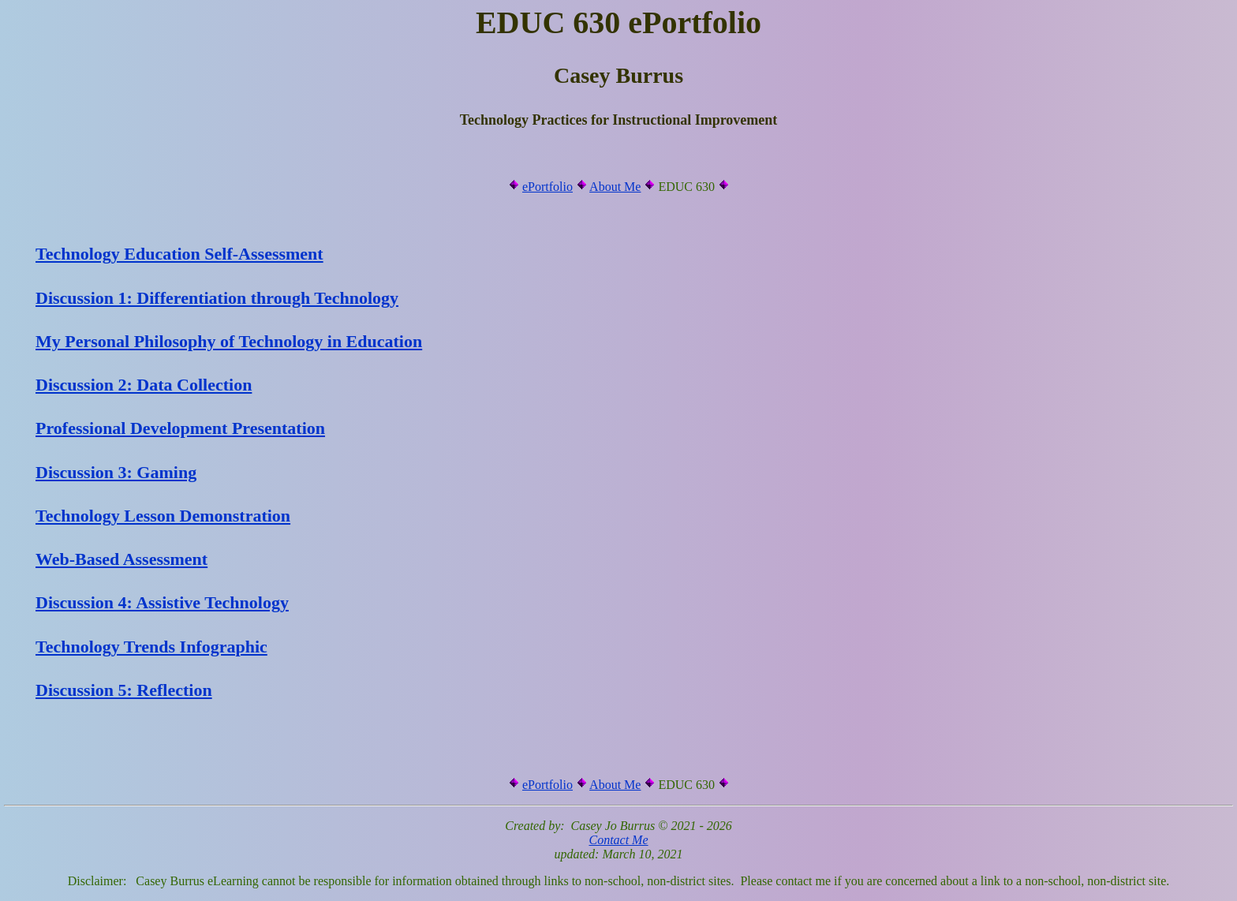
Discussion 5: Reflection (124, 690)
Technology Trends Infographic (151, 646)
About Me (615, 186)
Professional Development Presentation (180, 428)
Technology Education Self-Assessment (179, 254)
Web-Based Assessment (121, 559)
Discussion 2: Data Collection (144, 384)
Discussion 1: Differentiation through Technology (217, 298)
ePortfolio (547, 186)
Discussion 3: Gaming (116, 472)
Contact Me (618, 840)
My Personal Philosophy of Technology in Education (229, 341)
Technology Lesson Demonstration (163, 515)
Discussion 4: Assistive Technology (162, 602)
